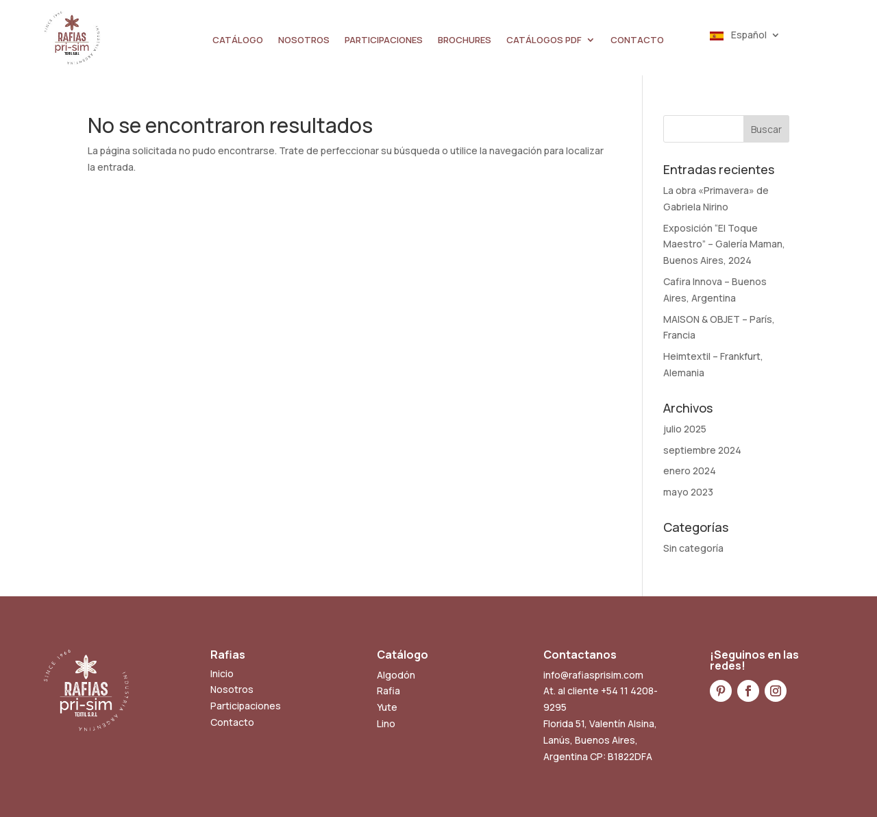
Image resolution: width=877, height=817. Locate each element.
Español (738, 35)
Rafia (388, 690)
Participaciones (245, 705)
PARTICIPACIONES (384, 40)
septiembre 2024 (702, 449)
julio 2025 (684, 428)
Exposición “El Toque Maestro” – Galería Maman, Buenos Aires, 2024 (724, 244)
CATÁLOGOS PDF (544, 40)
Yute (387, 707)
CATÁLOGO (237, 40)
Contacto (232, 722)
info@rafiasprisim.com (593, 674)
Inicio (222, 673)
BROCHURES (464, 40)
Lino (386, 723)
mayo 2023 (688, 491)
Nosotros (232, 689)
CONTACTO (637, 40)
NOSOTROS (304, 40)
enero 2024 (689, 470)
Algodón (396, 674)
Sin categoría (693, 547)
